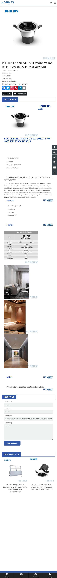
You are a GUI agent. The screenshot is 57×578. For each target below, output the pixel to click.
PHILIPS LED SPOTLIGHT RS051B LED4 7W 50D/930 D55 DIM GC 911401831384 (41, 487)
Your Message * (8, 423)
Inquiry (7, 94)
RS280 (24, 84)
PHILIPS (8, 84)
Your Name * (8, 402)
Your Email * (7, 409)
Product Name (8, 416)
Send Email (20, 94)
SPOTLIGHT (16, 84)
